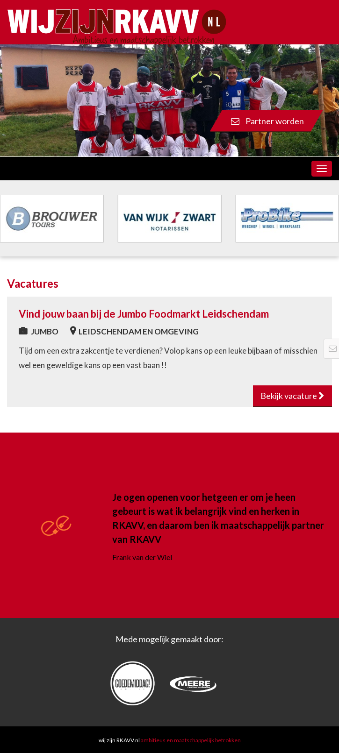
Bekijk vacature (292, 396)
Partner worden (267, 121)
